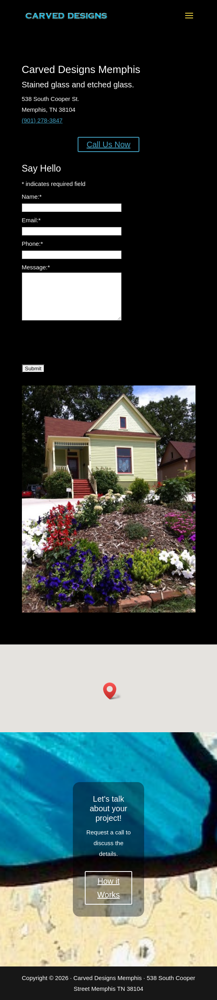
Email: (31, 220)
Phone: (32, 243)
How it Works (108, 888)
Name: (32, 196)
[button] (112, 691)
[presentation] (82, 341)
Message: (36, 267)
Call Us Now (108, 144)
